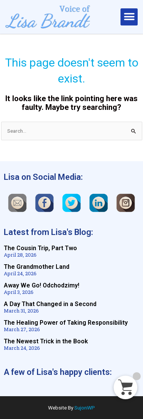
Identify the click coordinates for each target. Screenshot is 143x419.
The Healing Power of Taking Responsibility (66, 322)
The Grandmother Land (36, 266)
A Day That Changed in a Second (50, 304)
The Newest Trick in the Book (46, 341)
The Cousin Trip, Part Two (40, 248)
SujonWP (84, 408)
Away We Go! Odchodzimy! (41, 285)
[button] (129, 16)
